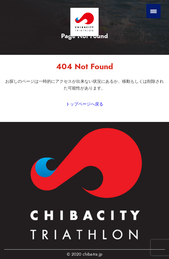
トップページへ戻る (84, 104)
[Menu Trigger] (153, 11)
